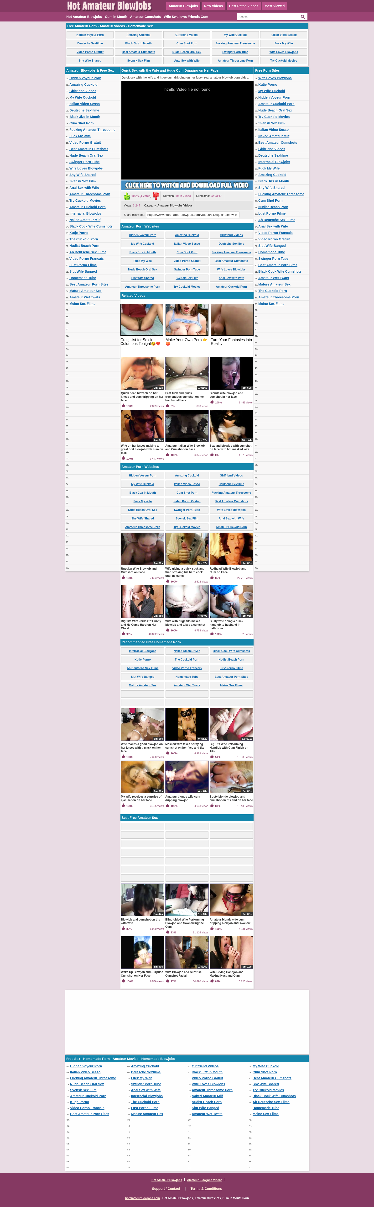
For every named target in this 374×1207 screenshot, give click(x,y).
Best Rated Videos (243, 6)
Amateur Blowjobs (183, 6)
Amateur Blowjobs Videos (175, 205)
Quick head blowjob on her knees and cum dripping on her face (142, 397)
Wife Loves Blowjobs (284, 52)
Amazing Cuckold (138, 35)
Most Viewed (275, 6)
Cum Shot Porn (187, 43)
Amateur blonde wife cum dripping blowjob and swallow (230, 921)
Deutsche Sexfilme (90, 43)
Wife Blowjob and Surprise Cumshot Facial (183, 973)
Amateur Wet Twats (84, 297)
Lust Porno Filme (83, 265)
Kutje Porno (78, 233)
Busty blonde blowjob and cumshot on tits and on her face (231, 798)
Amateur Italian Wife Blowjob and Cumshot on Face (185, 447)
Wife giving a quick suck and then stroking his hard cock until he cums (184, 572)
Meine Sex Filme (82, 304)
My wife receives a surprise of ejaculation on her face (141, 798)
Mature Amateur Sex (85, 291)
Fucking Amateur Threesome (235, 43)
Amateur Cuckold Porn (87, 207)
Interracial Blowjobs (85, 213)
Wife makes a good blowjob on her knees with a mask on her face (142, 747)
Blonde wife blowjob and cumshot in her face (226, 395)
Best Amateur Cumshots (138, 52)
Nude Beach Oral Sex (186, 52)
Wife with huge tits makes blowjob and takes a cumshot (185, 622)
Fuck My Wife (284, 43)
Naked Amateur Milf (84, 220)
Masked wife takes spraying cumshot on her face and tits (184, 745)
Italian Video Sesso (284, 35)
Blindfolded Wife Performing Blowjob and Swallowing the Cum (184, 923)
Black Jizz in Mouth (138, 43)
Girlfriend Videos (186, 35)
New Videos (213, 6)
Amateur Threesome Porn (235, 60)
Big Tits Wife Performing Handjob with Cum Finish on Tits (229, 747)
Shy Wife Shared (90, 60)
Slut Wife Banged (83, 271)
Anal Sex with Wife (187, 60)
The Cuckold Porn (83, 239)
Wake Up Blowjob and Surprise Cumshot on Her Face (142, 973)
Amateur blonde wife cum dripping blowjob (182, 798)
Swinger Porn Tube (235, 52)
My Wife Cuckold (235, 35)
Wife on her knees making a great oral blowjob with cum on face (142, 449)
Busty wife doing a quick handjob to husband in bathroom (226, 624)
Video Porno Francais (86, 258)
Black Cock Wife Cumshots (91, 226)
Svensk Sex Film (138, 60)
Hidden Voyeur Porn (90, 35)
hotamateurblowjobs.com (142, 1198)
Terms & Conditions (206, 1189)
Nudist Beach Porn (84, 246)
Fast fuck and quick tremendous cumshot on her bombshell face (184, 397)
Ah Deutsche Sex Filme (87, 252)
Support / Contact (166, 1189)
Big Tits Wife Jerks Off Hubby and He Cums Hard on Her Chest (141, 624)
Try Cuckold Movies (283, 60)
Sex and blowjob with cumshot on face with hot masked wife (230, 447)
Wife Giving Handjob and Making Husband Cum (227, 973)
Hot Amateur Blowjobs (166, 1180)
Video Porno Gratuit (90, 52)
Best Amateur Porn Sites (89, 284)
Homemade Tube (82, 278)
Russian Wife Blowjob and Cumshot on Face (139, 570)
